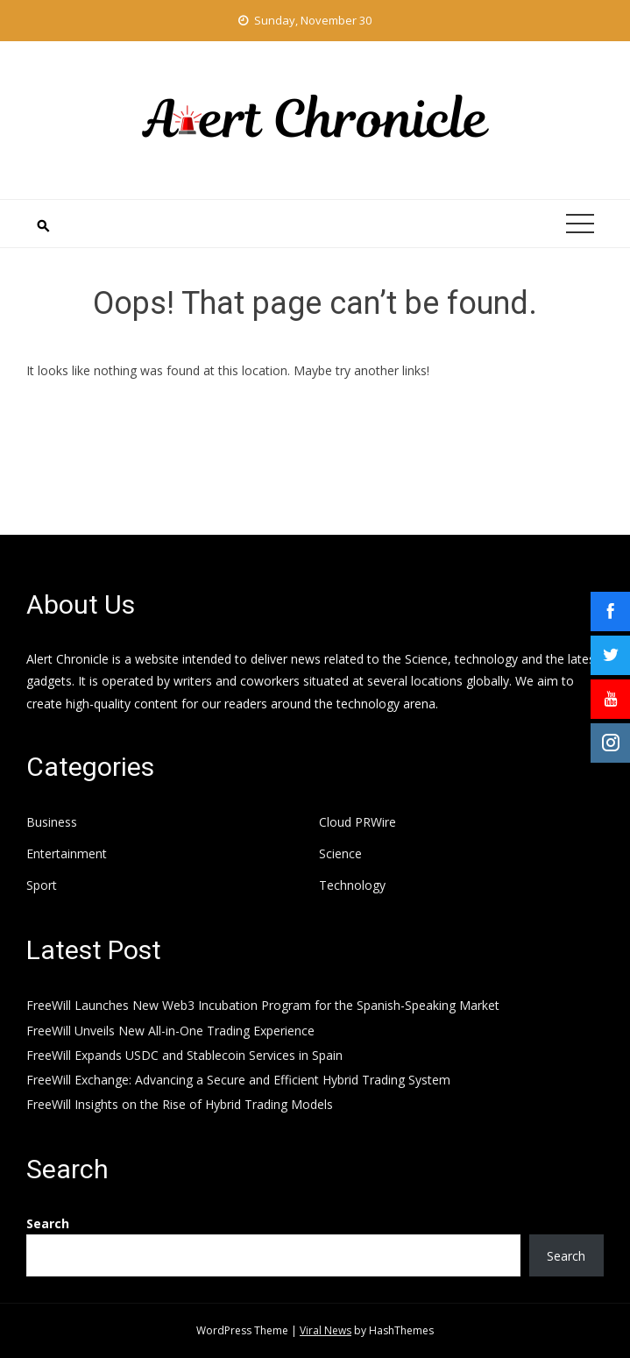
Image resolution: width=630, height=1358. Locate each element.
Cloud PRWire (357, 822)
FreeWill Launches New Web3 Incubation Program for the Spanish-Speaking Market (262, 1005)
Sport (41, 885)
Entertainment (66, 854)
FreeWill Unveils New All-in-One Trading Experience (170, 1030)
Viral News (325, 1330)
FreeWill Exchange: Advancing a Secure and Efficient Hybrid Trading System (238, 1079)
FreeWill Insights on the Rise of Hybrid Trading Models (179, 1104)
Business (51, 822)
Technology (352, 885)
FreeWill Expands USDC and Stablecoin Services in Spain (184, 1055)
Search (47, 1223)
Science (340, 854)
